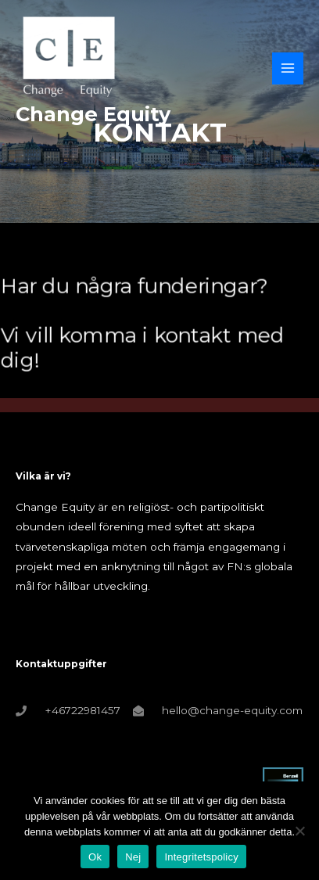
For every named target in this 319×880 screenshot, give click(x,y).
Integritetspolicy (201, 857)
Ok (95, 857)
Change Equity (93, 114)
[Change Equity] (68, 56)
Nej (133, 857)
